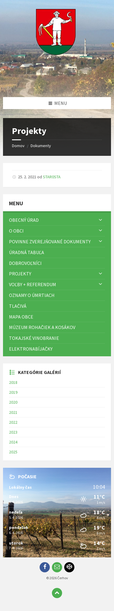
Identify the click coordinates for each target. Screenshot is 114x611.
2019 (13, 392)
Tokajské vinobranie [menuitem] (34, 338)
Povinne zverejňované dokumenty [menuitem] (50, 242)
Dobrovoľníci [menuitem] (25, 263)
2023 (13, 432)
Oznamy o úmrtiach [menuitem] (32, 295)
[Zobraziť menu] (100, 219)
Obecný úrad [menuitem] (24, 220)
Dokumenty (41, 145)
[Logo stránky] (57, 85)
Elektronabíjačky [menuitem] (30, 349)
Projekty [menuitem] (20, 274)
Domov (18, 145)
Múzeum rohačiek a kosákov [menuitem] (42, 327)
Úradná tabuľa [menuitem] (26, 252)
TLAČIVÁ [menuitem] (17, 306)
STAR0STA (52, 176)
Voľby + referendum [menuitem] (32, 284)
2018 (13, 382)
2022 (13, 422)
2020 (13, 402)
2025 (13, 452)
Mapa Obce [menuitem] (21, 317)
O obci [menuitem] (16, 231)
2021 (13, 412)
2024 (13, 442)
